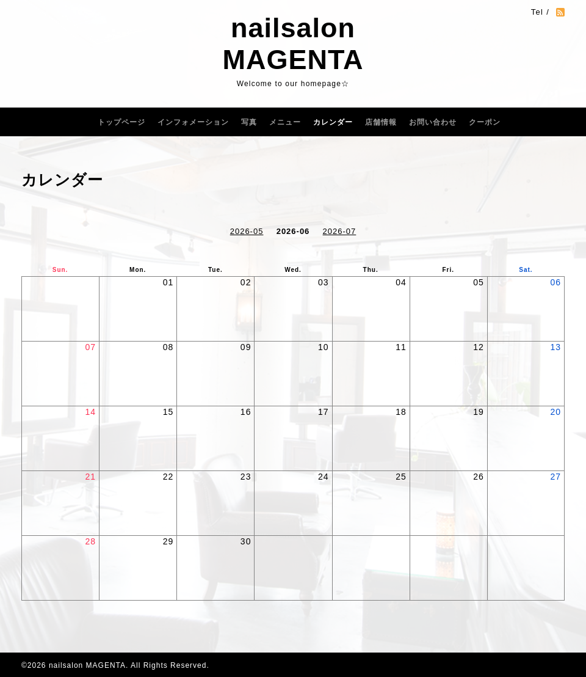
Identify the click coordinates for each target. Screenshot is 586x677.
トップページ (121, 122)
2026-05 (247, 231)
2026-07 (339, 231)
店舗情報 (381, 122)
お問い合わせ (433, 122)
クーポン (485, 122)
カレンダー (333, 122)
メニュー (285, 122)
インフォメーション (193, 122)
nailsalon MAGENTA (292, 43)
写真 (249, 122)
